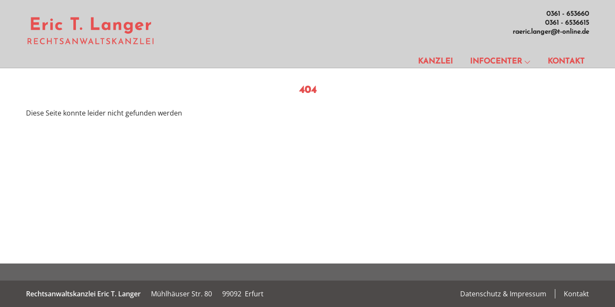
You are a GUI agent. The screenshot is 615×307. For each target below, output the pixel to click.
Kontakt (566, 62)
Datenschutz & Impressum (503, 293)
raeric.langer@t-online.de (551, 32)
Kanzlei (435, 62)
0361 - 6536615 (567, 23)
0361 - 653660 (567, 14)
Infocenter (500, 62)
